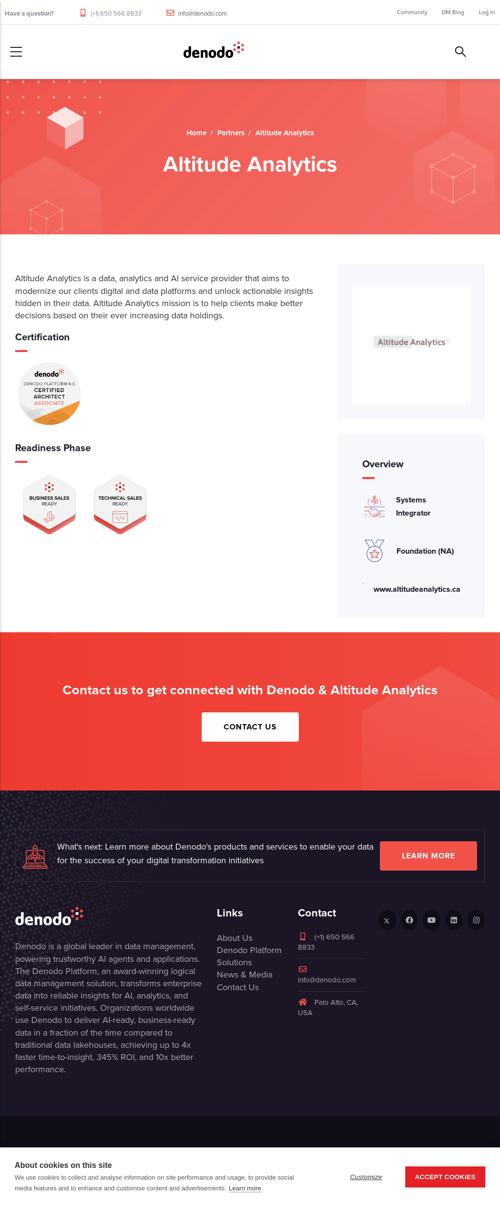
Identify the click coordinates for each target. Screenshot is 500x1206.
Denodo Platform (249, 950)
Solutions (234, 962)
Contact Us (250, 726)
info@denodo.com (202, 13)
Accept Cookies (445, 1177)
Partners (231, 132)
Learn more (428, 855)
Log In (487, 12)
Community (412, 12)
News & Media (244, 974)
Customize (366, 1177)
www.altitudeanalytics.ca (417, 589)
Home (197, 132)
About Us (234, 938)
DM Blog (453, 12)
